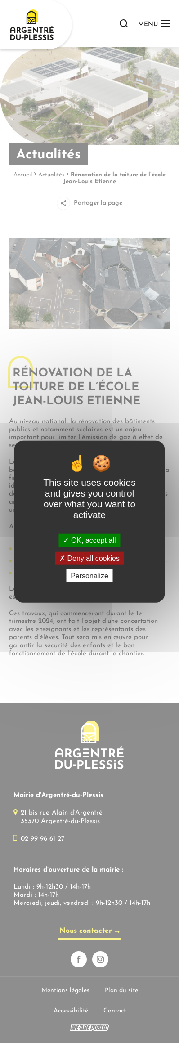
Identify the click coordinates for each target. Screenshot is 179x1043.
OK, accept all (89, 540)
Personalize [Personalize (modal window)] (89, 576)
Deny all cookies (89, 558)
